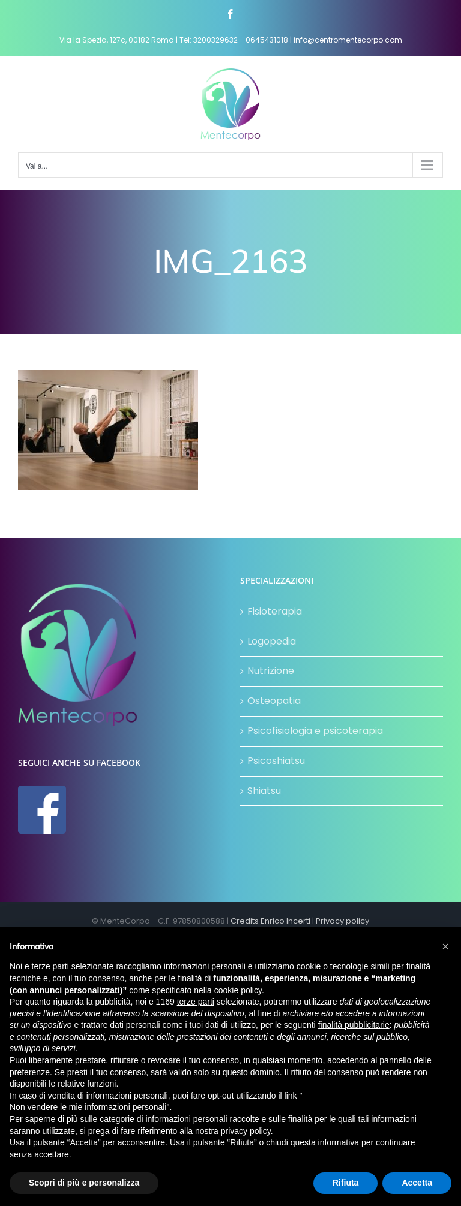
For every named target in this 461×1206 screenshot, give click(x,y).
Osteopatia (274, 701)
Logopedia (271, 641)
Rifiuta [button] (346, 1182)
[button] (445, 946)
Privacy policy (342, 921)
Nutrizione (270, 671)
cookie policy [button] (238, 990)
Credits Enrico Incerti (270, 921)
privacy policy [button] (246, 1131)
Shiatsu (264, 791)
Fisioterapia (274, 611)
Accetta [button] (417, 1182)
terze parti (195, 1001)
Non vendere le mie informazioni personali (88, 1107)
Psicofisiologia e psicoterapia (315, 731)
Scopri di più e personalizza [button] (84, 1182)
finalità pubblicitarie (354, 1025)
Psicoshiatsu (276, 761)
